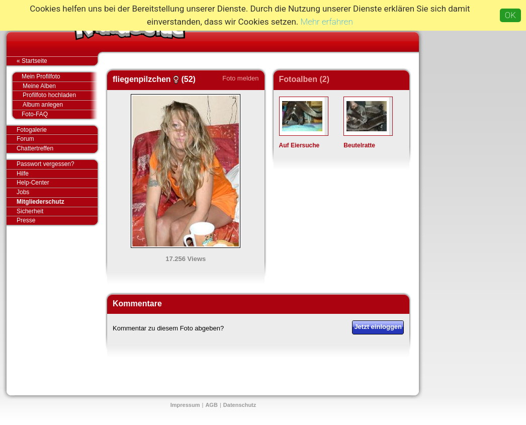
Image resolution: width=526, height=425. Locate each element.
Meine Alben (60, 86)
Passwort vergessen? (57, 164)
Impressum (185, 405)
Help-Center (33, 182)
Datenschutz (239, 405)
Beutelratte (359, 145)
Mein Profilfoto (55, 76)
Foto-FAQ (55, 114)
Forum (25, 138)
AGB (211, 405)
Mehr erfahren (327, 22)
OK (510, 15)
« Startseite (57, 60)
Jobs (23, 192)
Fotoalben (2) (304, 79)
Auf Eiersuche (299, 145)
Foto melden (240, 78)
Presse (57, 220)
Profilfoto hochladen (60, 95)
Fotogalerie (57, 130)
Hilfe (23, 173)
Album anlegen (60, 105)
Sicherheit (30, 211)
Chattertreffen (57, 148)
